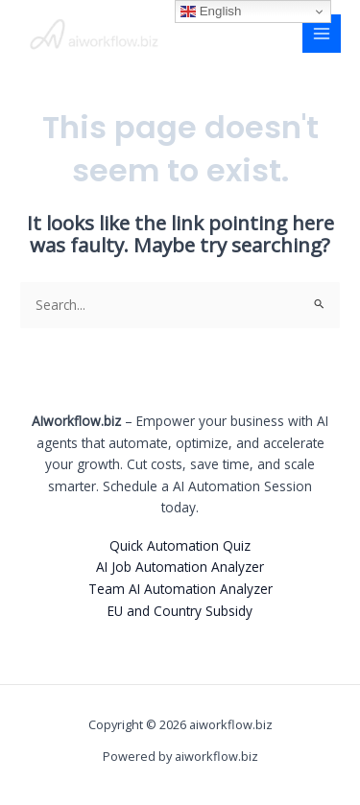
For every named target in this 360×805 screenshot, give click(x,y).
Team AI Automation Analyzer (180, 589)
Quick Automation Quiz (180, 545)
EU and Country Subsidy (180, 611)
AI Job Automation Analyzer (180, 566)
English (210, 11)
